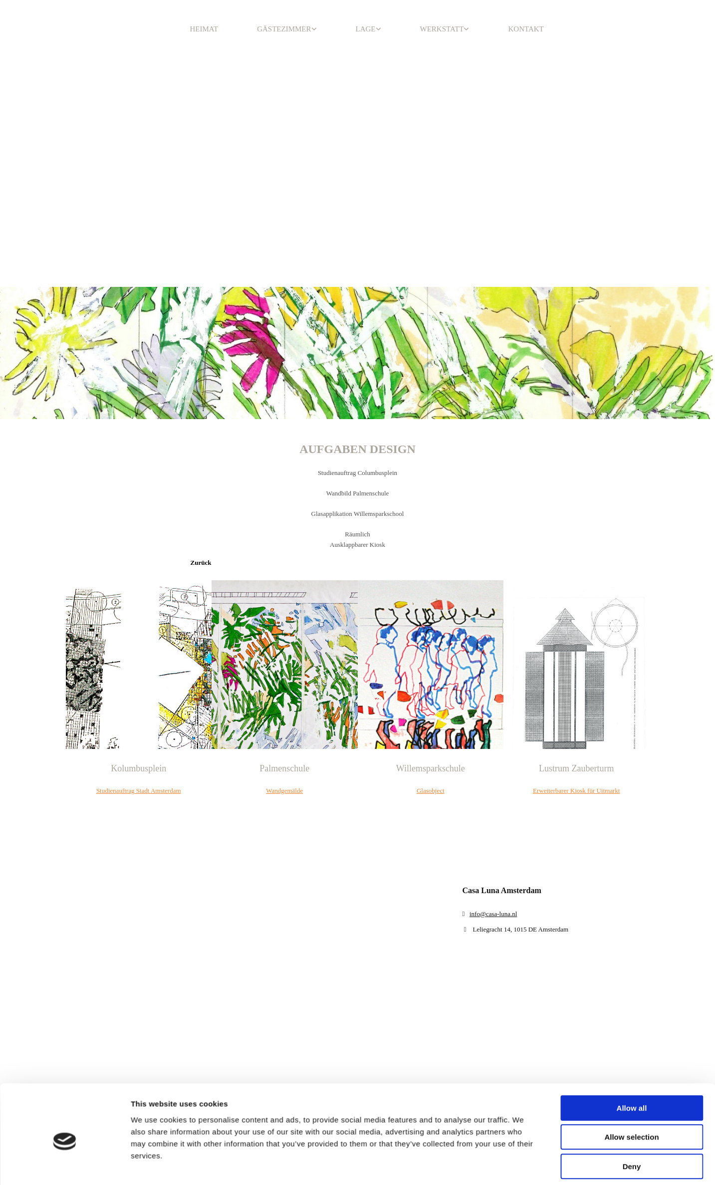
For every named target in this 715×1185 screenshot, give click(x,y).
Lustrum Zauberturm (576, 768)
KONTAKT (525, 29)
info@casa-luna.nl (493, 914)
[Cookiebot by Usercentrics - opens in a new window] (64, 1044)
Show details (523, 1044)
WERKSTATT (442, 29)
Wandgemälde (284, 790)
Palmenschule (284, 768)
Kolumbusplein (138, 768)
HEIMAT (204, 29)
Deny (632, 1000)
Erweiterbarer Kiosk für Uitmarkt (576, 790)
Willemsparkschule (430, 768)
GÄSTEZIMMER (284, 29)
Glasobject (431, 790)
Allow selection (631, 971)
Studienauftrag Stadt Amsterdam (138, 790)
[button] (201, 562)
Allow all (632, 942)
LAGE (366, 29)
